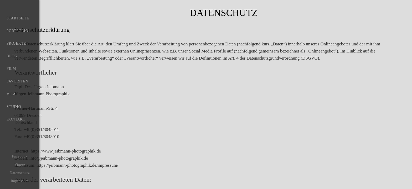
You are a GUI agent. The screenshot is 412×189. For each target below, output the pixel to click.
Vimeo (19, 164)
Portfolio (17, 34)
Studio (14, 124)
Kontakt (16, 139)
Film (11, 79)
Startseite (18, 19)
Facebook (20, 156)
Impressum (20, 181)
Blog (12, 64)
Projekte (16, 49)
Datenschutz (20, 173)
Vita (11, 109)
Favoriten (17, 94)
